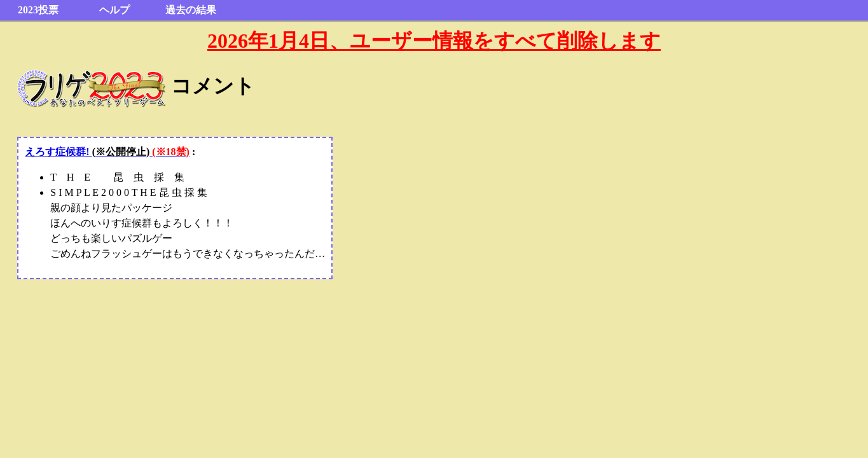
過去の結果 (190, 9)
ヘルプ (114, 9)
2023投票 (38, 9)
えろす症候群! (107, 151)
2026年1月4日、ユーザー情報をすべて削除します (434, 40)
